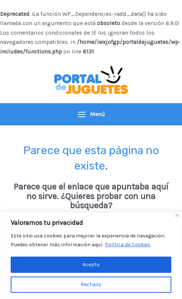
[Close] (177, 215)
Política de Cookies (127, 244)
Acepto (91, 264)
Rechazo (91, 284)
